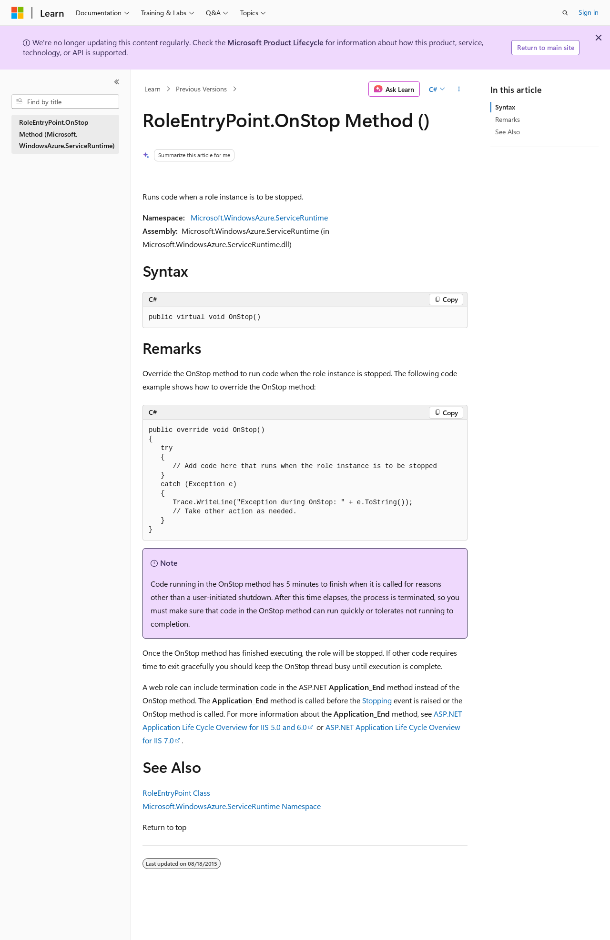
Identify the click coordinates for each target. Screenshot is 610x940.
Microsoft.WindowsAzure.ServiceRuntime (259, 217)
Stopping (377, 700)
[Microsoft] (17, 13)
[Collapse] (117, 81)
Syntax (505, 106)
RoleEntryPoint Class (176, 793)
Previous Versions (201, 88)
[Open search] (565, 12)
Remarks (507, 119)
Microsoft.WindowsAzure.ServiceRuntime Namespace (231, 806)
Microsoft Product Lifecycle (275, 42)
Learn (152, 88)
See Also (507, 131)
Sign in (589, 12)
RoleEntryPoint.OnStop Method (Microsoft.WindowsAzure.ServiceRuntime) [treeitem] (67, 134)
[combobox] (65, 102)
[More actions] (459, 89)
